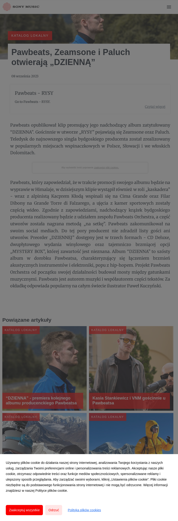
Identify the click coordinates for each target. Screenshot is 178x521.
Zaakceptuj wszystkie (24, 510)
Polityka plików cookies (84, 510)
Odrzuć (53, 510)
